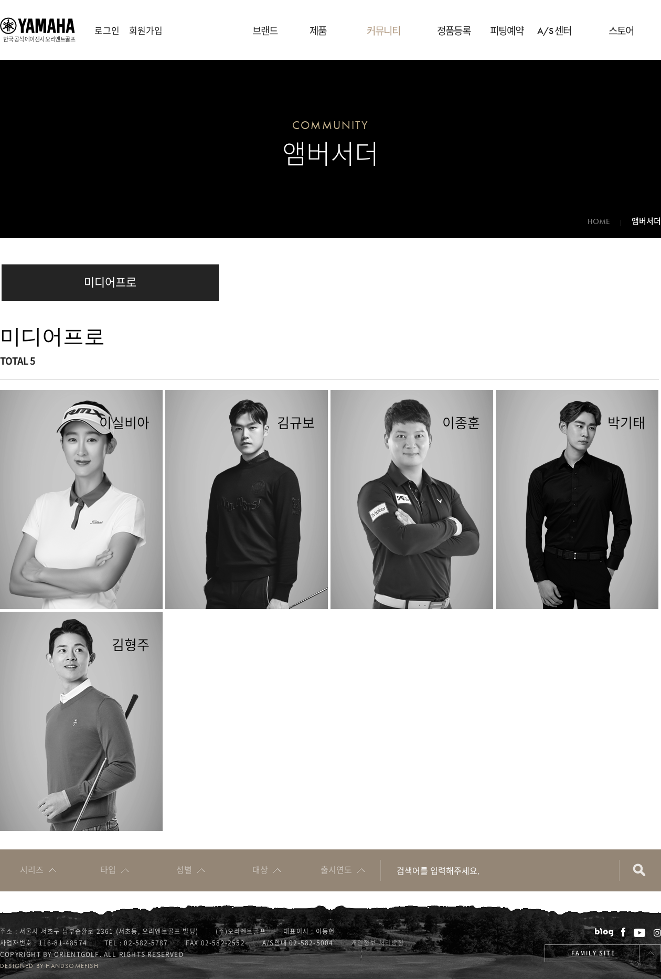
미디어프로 (110, 281)
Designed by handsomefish (49, 966)
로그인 (107, 30)
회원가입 (146, 30)
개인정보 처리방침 (377, 943)
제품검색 (640, 870)
